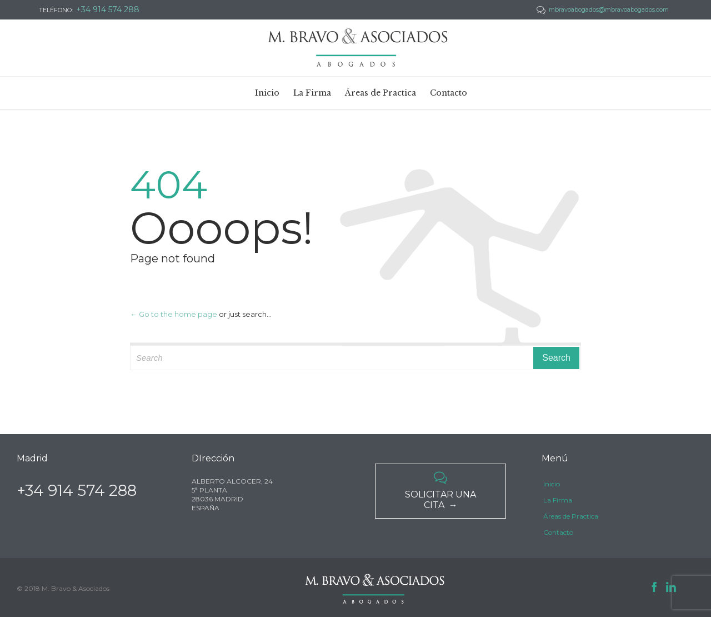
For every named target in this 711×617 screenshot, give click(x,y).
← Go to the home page (173, 314)
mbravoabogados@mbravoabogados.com (603, 9)
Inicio (551, 484)
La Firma (557, 500)
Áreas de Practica (570, 516)
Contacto (558, 532)
